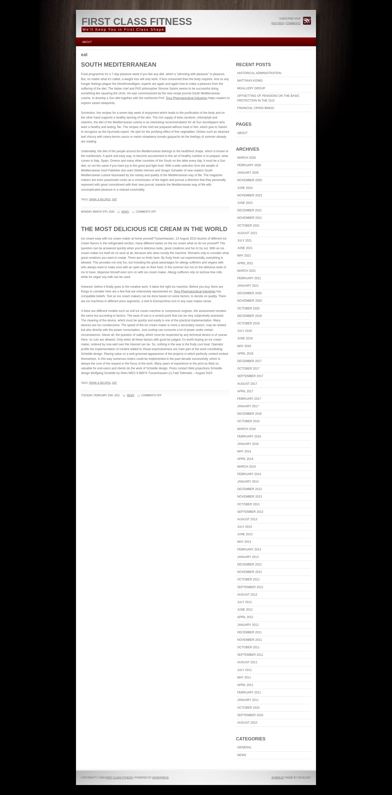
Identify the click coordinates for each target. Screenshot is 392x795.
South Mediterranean (118, 64)
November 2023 (249, 195)
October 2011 (248, 647)
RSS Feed (277, 23)
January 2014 (248, 481)
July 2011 (244, 670)
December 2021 (249, 210)
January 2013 (248, 557)
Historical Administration (259, 73)
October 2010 (248, 707)
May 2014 (244, 451)
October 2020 (248, 308)
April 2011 (245, 685)
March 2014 (246, 466)
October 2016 (248, 421)
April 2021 (245, 263)
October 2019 (248, 323)
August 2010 (247, 722)
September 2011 (250, 655)
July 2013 (244, 527)
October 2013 (248, 504)
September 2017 (250, 376)
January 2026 (248, 172)
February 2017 (249, 398)
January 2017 (248, 406)
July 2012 (244, 602)
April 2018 (245, 353)
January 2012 (248, 625)
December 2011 (249, 632)
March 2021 (246, 270)
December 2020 (249, 293)
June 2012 (244, 609)
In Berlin (278, 777)
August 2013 (247, 519)
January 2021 (248, 285)
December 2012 (249, 564)
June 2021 (244, 248)
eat (114, 199)
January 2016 (248, 444)
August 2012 (247, 594)
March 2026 (246, 157)
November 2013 (249, 496)
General (244, 747)
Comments (293, 23)
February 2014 (249, 474)
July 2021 (244, 240)
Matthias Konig (250, 80)
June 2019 (244, 338)
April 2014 (245, 459)
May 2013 (244, 541)
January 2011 (248, 700)
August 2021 (247, 233)
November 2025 (249, 180)
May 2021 (244, 255)
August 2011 (247, 662)
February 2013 (249, 549)
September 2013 (250, 512)
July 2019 (244, 331)
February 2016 (249, 436)
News (125, 211)
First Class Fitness (137, 21)
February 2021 (249, 278)
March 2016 (246, 429)
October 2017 (248, 368)
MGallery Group (251, 88)
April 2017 (245, 391)
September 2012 (250, 587)
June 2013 (244, 534)
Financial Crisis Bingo (255, 108)
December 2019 (249, 316)
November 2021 (249, 218)
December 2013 (249, 489)
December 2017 (249, 361)
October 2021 (248, 225)
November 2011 (249, 640)
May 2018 (244, 346)
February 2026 (249, 165)
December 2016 (249, 413)
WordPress (160, 777)
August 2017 (247, 384)
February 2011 (249, 692)
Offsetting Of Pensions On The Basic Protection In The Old (268, 98)
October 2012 (248, 579)
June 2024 (244, 188)
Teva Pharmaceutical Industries (187, 98)
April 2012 (245, 617)
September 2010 (250, 715)
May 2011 (244, 677)
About (87, 41)
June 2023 (244, 203)
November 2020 (249, 300)
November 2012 (249, 572)
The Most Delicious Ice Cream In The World (154, 229)
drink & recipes (100, 199)
